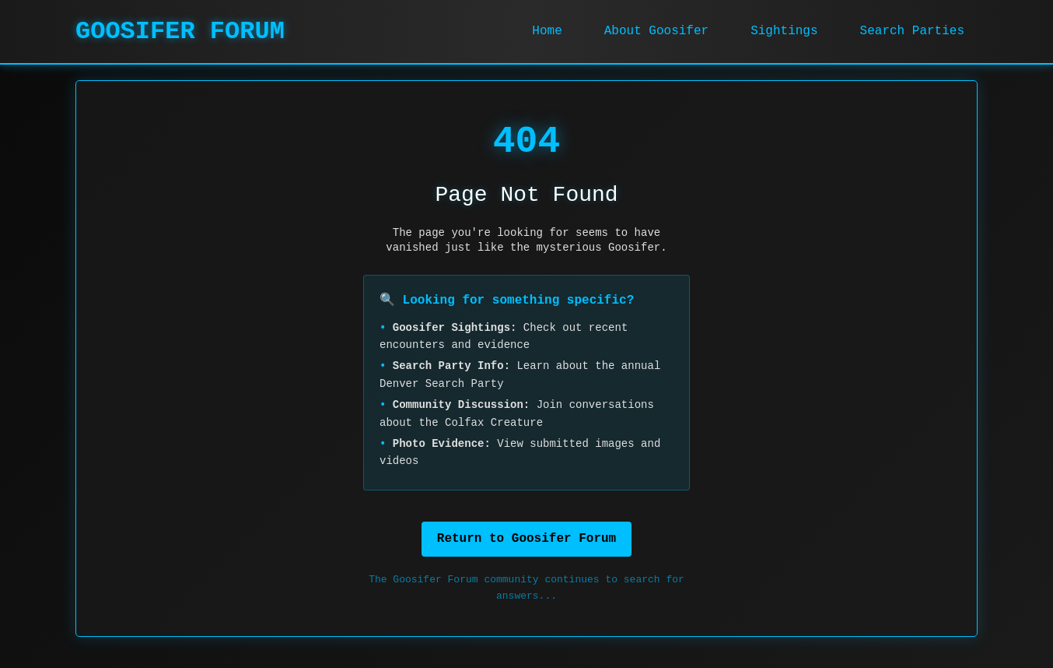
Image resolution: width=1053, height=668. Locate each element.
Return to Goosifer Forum (526, 539)
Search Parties (912, 31)
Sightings (783, 31)
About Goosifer (656, 31)
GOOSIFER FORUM (180, 31)
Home (546, 31)
